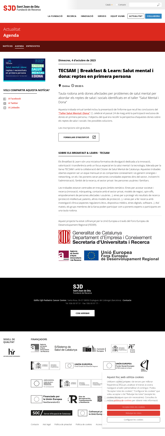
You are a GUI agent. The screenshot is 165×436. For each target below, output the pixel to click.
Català (108, 4)
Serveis (102, 16)
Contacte (122, 4)
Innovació (87, 16)
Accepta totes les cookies (133, 407)
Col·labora (153, 16)
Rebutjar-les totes (133, 413)
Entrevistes (33, 46)
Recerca (71, 16)
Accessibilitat (101, 424)
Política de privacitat (63, 424)
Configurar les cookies (133, 419)
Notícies (8, 46)
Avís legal (47, 424)
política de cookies (122, 400)
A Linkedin (14, 107)
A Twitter (13, 103)
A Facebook (14, 98)
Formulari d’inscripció (76, 137)
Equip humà (118, 16)
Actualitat (136, 16)
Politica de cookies (84, 424)
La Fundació (55, 16)
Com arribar (82, 313)
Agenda (11, 35)
